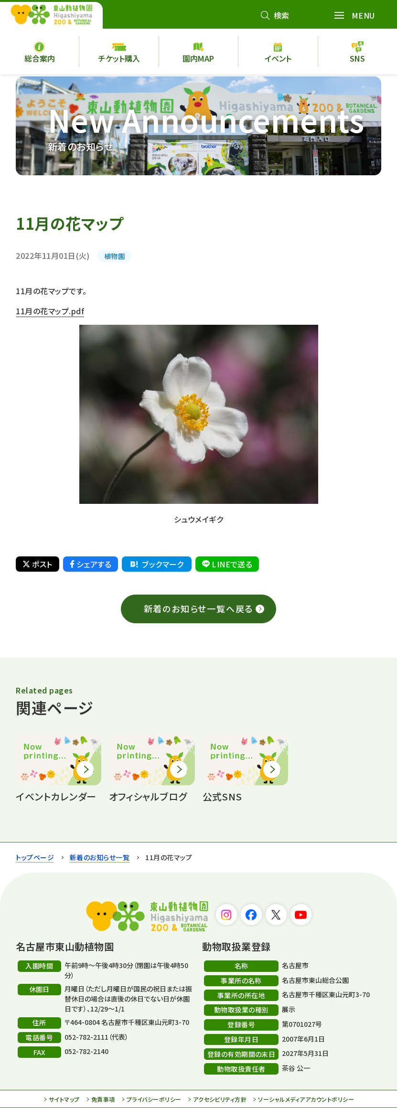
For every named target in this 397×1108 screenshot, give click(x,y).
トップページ (35, 857)
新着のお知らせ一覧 (99, 857)
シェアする (90, 564)
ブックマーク (156, 564)
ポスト (37, 564)
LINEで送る (227, 564)
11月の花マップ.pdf (50, 311)
